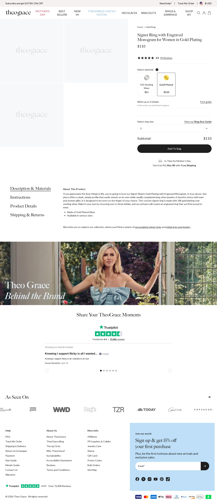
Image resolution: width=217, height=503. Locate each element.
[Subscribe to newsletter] (205, 466)
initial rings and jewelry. (178, 227)
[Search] (199, 13)
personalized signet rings (148, 227)
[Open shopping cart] (210, 13)
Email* (141, 466)
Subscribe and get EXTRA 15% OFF (24, 3)
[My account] (204, 13)
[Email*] (168, 466)
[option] (146, 84)
